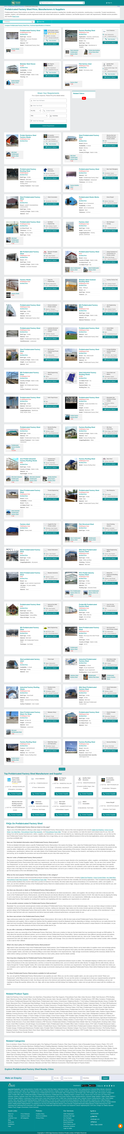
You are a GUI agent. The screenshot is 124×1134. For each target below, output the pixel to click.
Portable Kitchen (11, 1025)
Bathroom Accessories (58, 1062)
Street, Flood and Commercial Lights (29, 1044)
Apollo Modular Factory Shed (15, 81)
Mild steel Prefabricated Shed (16, 730)
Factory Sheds (15, 48)
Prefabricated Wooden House (98, 1001)
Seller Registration (68, 1113)
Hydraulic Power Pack (25, 1096)
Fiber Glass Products (70, 1044)
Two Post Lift (45, 1103)
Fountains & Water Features (98, 1048)
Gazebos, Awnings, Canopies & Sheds (62, 1048)
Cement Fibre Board (70, 1003)
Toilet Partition (62, 1025)
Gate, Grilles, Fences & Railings (16, 1060)
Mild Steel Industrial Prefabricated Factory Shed (16, 478)
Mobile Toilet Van (85, 1021)
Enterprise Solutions (69, 1126)
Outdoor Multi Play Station (50, 1089)
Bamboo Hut (97, 1025)
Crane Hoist (46, 1098)
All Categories (25, 1117)
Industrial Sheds (94, 1003)
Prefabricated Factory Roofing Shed (28, 170)
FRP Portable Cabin (72, 1015)
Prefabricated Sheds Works (89, 197)
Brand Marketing (68, 1121)
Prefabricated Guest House (19, 1009)
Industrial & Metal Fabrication (58, 1058)
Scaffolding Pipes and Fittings (57, 1050)
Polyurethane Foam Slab (53, 831)
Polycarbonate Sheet (25, 1029)
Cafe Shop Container (109, 1005)
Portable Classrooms (50, 1005)
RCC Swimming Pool (39, 1105)
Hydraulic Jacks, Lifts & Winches (59, 1054)
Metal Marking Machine (31, 1099)
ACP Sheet (107, 1015)
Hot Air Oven (97, 1094)
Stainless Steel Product (65, 1046)
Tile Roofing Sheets (109, 1027)
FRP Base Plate (44, 1017)
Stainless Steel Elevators (14, 1092)
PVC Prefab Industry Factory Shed (86, 573)
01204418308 (94, 1113)
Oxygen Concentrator (22, 1107)
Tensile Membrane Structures (59, 1017)
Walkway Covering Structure (15, 1013)
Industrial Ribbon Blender (98, 1089)
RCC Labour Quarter (88, 1009)
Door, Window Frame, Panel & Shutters (39, 1060)
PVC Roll (51, 1099)
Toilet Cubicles (38, 1025)
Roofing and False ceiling (19, 1048)
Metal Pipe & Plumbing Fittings (16, 1054)
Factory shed (84, 222)
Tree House (82, 1027)
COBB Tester (63, 1098)
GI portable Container (28, 1019)
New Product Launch (69, 1124)
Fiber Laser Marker (18, 1099)
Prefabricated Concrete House (93, 1007)
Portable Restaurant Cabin (106, 1023)
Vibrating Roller (73, 1089)
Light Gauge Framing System (34, 1005)
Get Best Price (24, 33)
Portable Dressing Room (56, 1007)
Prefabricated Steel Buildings (31, 1003)
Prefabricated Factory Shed (30, 30)
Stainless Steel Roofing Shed (74, 675)
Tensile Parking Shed (38, 998)
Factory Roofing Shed (87, 30)
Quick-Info (11, 1121)
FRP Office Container (98, 998)
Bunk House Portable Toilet (40, 1007)
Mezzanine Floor (16, 1003)
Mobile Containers (36, 1021)
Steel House (77, 1013)
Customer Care (12, 1117)
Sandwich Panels (97, 1015)
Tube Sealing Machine (84, 1089)
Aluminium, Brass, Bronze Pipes (42, 1052)
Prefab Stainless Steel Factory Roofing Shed (52, 478)
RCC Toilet (29, 1025)
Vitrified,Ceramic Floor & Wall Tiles (16, 1058)
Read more (15, 16)
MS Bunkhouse (111, 1003)
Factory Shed (73, 82)
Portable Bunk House (50, 1025)
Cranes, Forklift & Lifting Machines (37, 1054)
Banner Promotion (68, 1119)
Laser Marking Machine (26, 1089)
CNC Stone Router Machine (63, 1096)
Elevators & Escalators (20, 1050)
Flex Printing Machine (49, 1096)
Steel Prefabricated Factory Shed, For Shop (94, 592)
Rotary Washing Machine (78, 1096)
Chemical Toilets (70, 1007)
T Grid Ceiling (84, 1001)
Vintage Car (100, 1105)
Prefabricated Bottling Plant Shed (94, 675)
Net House (17, 1019)
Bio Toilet (27, 1007)
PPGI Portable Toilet (102, 1009)
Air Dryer (103, 1101)
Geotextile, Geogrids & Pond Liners (17, 1062)
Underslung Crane (29, 1098)
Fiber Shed (19, 1017)
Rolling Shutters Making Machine (22, 1103)
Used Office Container (18, 1023)
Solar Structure (86, 996)
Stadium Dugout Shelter (107, 1011)
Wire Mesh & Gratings (81, 1048)
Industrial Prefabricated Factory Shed (87, 660)
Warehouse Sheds (16, 998)
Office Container (75, 998)
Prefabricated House (60, 1027)
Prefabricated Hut (75, 1009)
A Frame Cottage (22, 1015)
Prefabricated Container (85, 1025)
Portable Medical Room (65, 1005)
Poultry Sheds (68, 1013)
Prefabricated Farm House (47, 1092)
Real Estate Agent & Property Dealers (78, 1062)
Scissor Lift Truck (105, 1090)
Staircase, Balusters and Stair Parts (40, 1062)
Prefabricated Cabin (57, 1023)
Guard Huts (81, 1011)
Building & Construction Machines (23, 1046)
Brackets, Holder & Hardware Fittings (64, 1052)
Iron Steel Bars (15, 831)
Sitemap (10, 1115)
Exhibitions (11, 1124)
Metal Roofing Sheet (47, 1029)
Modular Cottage (73, 1027)
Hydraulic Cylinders (13, 1096)
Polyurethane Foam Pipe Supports (31, 831)
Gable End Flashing (98, 829)
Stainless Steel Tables (20, 1090)
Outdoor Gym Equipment (68, 1105)
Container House (60, 1029)
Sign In (109, 2)
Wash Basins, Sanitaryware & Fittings (49, 1056)
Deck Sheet (36, 1029)
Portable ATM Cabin (85, 1015)
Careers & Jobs (25, 1115)
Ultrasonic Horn (95, 1099)
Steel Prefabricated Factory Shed (75, 268)
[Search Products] (40, 2)
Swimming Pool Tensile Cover (78, 1017)
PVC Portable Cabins (90, 1019)
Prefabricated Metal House (60, 1009)
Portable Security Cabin (52, 1011)
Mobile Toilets (27, 998)
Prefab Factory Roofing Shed (74, 416)
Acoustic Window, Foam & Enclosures (96, 1056)
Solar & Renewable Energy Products (89, 1044)
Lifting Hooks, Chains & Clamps (86, 1052)
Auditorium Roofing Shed (43, 1019)
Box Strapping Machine (33, 1090)
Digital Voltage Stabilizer (108, 1096)
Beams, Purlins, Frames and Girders (85, 1046)
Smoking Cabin (106, 1021)
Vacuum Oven (89, 1094)
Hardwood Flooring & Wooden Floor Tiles (103, 1058)
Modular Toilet (97, 1005)
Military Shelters (69, 1019)
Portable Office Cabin (71, 1023)
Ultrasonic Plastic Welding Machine (17, 1101)
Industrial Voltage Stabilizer (93, 1096)
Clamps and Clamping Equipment (103, 1060)
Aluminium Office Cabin (24, 1011)
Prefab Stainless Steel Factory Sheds (28, 136)
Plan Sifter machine (85, 1099)
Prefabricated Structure (94, 1027)
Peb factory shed (85, 63)
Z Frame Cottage (33, 1015)
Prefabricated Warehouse (25, 1027)
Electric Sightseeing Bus (82, 1105)
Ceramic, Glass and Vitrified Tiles (21, 1052)
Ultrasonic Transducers (34, 1101)
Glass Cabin (86, 1013)
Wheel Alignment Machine (56, 1103)
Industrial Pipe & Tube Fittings (28, 1056)
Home (5, 6)
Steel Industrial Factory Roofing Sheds (87, 373)
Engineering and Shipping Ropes (107, 1052)
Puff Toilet (80, 1007)
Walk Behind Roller (63, 1089)
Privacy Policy (40, 1117)
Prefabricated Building (109, 1025)
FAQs (118, 6)
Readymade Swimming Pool (53, 1105)
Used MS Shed (72, 1025)
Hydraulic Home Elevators (71, 1090)
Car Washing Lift (36, 1103)
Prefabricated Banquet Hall (23, 1001)
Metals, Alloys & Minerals (77, 1054)
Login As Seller (67, 1128)
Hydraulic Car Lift (95, 1090)
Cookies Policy (40, 1113)
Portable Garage (11, 1027)
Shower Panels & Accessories (83, 1060)
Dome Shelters (110, 1019)
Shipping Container (12, 1029)
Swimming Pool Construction (25, 1105)
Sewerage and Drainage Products (38, 1048)
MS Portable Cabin (45, 1009)
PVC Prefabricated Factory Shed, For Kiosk (75, 592)
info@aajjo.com (95, 1119)
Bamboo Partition (82, 1003)
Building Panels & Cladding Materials (45, 1046)
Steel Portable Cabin (92, 1011)
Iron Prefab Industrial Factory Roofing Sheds (28, 459)
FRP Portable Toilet (86, 1029)
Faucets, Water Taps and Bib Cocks (73, 1056)
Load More (62, 768)
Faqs (9, 1126)
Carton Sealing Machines (47, 1090)
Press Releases (25, 1113)
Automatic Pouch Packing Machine (69, 1101)
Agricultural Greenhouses (108, 1017)
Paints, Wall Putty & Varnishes (95, 1054)
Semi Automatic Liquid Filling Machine (90, 1101)
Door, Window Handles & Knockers (93, 1050)
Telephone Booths (73, 1001)
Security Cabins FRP (62, 998)
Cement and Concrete (74, 1050)
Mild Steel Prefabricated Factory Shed (15, 153)
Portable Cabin (38, 1027)
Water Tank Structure (98, 996)
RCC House (21, 1025)
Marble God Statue (43, 1099)
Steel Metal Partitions (72, 1029)
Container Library (84, 1023)
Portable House (86, 998)
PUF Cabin (93, 1023)
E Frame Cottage (45, 1015)
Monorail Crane (54, 1098)
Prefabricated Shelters (59, 1021)
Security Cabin (50, 998)
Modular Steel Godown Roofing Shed (87, 280)
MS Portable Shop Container (15, 1007)
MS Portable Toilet (86, 1005)
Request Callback (51, 43)
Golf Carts (93, 1105)
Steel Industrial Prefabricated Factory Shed (74, 51)
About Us (10, 1113)
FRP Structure (47, 1021)
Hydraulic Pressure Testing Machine (91, 1098)
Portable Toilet (48, 1027)
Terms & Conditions (41, 1115)
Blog (9, 1119)
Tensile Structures (93, 1017)
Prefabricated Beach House (68, 1011)
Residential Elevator (84, 1090)
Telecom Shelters (57, 1019)
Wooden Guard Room (56, 1013)
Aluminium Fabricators (31, 1017)
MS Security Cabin (38, 1011)
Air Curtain (58, 1099)
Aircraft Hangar (30, 1023)
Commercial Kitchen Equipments (70, 1099)
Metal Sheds (36, 1001)
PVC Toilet (76, 1005)
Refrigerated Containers (98, 1013)
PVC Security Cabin (31, 1013)
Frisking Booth (96, 1021)
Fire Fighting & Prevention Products (52, 1044)
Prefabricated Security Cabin (15, 1005)
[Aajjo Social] (104, 1085)
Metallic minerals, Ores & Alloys (37, 1050)
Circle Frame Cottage (57, 1015)
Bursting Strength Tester (74, 1098)
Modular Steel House (27, 63)
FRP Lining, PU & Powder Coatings (79, 1058)
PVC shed (101, 1019)
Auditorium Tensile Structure (24, 1032)
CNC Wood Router (37, 1096)
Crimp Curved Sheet (99, 877)
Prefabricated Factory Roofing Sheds (111, 676)
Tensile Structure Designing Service (52, 1003)
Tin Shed (102, 1003)
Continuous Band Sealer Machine (50, 1101)
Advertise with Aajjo (69, 1115)
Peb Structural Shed (86, 524)
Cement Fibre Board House (101, 1029)
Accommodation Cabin (43, 1023)
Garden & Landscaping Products (38, 1058)
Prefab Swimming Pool (101, 1103)
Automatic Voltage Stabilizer (15, 1098)
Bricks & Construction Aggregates (62, 1060)
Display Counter (59, 1090)
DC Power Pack (106, 1094)
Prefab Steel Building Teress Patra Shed (94, 50)
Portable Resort (34, 1009)
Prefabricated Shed (73, 1021)
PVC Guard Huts (43, 1013)
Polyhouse (9, 1019)
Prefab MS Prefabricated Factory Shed (88, 605)
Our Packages (67, 1117)
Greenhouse (63, 1001)
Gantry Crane (38, 1098)
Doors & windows (11, 1044)
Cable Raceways (105, 1099)
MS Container (102, 1092)
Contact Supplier (15, 793)
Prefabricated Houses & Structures (16, 6)
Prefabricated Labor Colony (49, 1001)
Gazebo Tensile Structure (14, 1021)
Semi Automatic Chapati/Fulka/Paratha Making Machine (79, 1103)
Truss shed (26, 1021)
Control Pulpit (79, 1019)
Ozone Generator (34, 1107)
